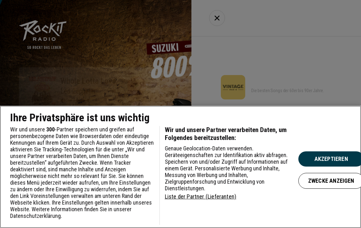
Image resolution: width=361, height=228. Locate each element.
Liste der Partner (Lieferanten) (201, 196)
